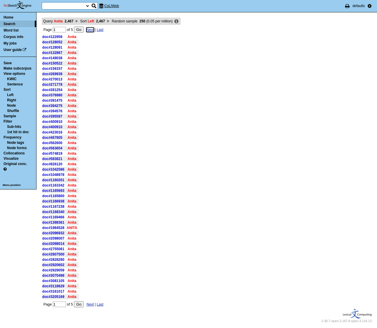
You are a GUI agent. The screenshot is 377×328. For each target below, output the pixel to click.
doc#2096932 (53, 233)
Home (8, 17)
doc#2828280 (53, 260)
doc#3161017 (53, 291)
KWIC (11, 79)
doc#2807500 (53, 254)
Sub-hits (14, 127)
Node (11, 105)
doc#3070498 (53, 275)
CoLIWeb (111, 6)
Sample (10, 116)
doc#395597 (52, 116)
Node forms (17, 148)
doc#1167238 (53, 207)
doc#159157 (52, 69)
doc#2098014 (53, 244)
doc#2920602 (53, 265)
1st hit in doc (18, 132)
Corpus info (13, 37)
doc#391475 (52, 100)
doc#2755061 (53, 249)
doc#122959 (52, 37)
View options (14, 74)
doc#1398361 (53, 222)
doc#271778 (52, 85)
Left (10, 95)
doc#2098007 (53, 238)
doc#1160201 (53, 180)
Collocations (14, 153)
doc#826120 (52, 164)
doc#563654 (52, 148)
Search (9, 24)
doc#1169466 (53, 217)
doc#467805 (52, 138)
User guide (13, 50)
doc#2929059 (53, 270)
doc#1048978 (53, 175)
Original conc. (15, 164)
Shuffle (13, 111)
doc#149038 (52, 58)
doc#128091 (52, 47)
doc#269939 (52, 74)
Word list (11, 30)
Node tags (15, 143)
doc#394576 (52, 111)
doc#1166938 (53, 201)
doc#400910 (52, 122)
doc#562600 (52, 143)
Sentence (15, 84)
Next (90, 30)
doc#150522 (52, 63)
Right (11, 100)
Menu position (12, 185)
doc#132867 (52, 53)
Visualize (11, 158)
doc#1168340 (53, 212)
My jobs (10, 43)
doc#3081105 (53, 281)
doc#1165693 (53, 191)
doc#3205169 (53, 297)
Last (100, 30)
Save (8, 63)
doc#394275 (52, 106)
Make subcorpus (18, 68)
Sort (7, 90)
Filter (8, 121)
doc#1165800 (53, 196)
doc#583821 (52, 159)
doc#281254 (52, 90)
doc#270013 (52, 79)
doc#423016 (52, 132)
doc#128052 (52, 42)
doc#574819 (52, 153)
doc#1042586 (53, 169)
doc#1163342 (53, 185)
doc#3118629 (53, 286)
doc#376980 (52, 95)
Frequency (13, 137)
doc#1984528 (53, 228)
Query (58, 21)
